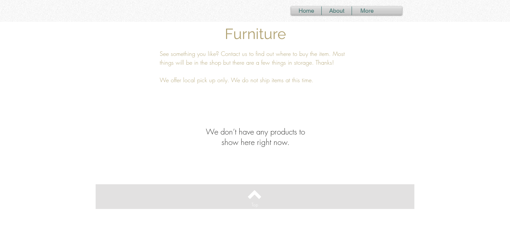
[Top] (254, 204)
